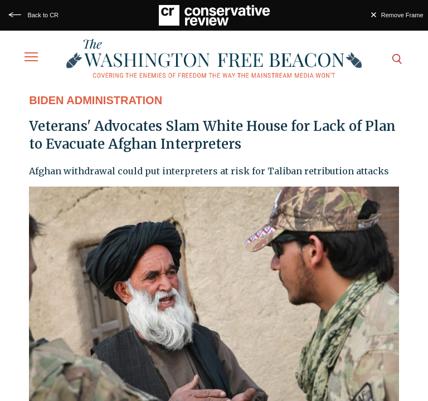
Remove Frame (402, 15)
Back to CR (43, 15)
